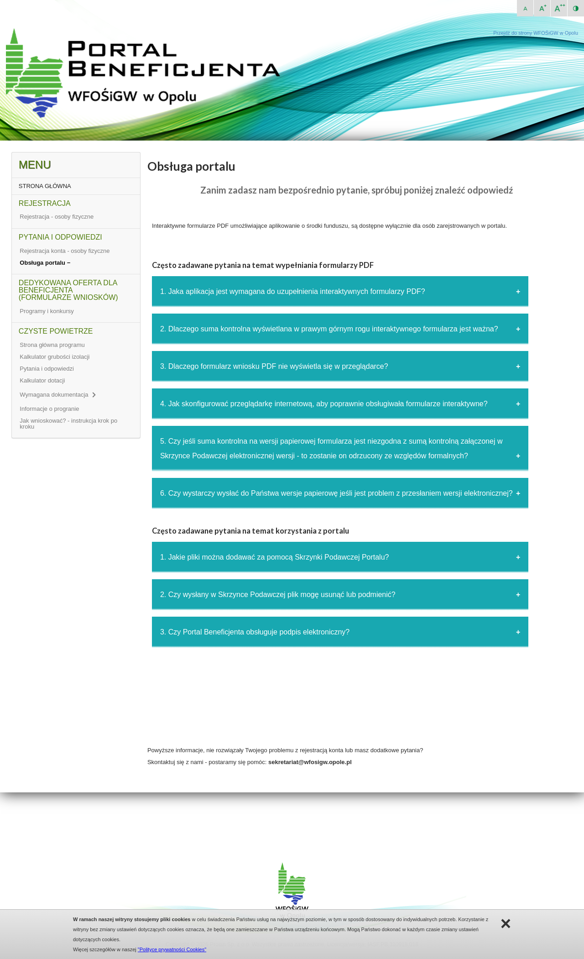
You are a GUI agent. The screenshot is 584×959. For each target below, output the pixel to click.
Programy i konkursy (46, 311)
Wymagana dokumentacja (57, 394)
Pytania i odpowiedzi (47, 368)
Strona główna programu (52, 344)
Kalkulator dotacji (42, 380)
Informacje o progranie (49, 408)
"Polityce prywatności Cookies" (172, 949)
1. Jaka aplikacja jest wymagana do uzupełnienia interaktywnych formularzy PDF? (292, 291)
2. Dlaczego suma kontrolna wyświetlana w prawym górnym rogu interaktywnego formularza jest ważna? (329, 329)
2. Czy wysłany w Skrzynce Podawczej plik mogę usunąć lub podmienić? (278, 594)
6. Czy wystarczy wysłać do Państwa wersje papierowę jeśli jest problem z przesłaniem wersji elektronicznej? (336, 493)
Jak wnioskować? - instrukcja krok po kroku (68, 423)
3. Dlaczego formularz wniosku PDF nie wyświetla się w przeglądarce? (274, 366)
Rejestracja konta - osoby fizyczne (65, 250)
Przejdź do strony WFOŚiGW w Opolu (535, 33)
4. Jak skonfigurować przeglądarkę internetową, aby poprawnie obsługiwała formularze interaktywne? (324, 404)
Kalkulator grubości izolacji (54, 356)
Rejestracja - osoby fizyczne (57, 216)
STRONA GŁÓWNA (45, 186)
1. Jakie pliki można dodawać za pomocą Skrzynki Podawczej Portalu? (274, 557)
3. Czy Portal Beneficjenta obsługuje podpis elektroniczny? (254, 632)
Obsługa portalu (43, 262)
